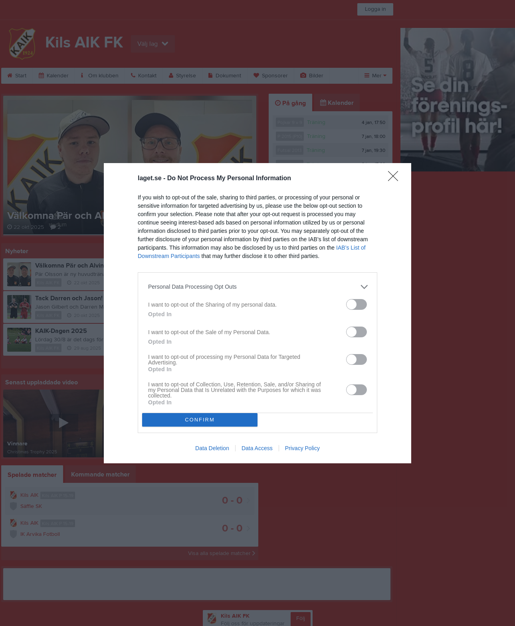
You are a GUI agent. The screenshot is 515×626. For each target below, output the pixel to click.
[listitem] (257, 287)
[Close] (395, 178)
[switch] (356, 304)
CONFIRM (200, 420)
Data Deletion (212, 448)
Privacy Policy (302, 448)
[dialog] (257, 313)
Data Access (257, 448)
